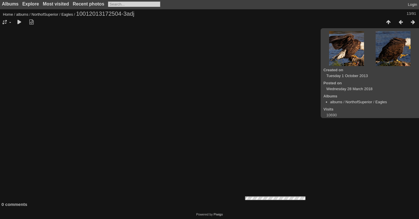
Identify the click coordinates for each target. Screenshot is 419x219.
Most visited (56, 3)
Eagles (67, 14)
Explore (30, 3)
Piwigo (218, 214)
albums (22, 14)
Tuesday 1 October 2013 (347, 76)
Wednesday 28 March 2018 (349, 89)
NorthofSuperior (44, 14)
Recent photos (88, 3)
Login (412, 4)
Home (8, 14)
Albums (10, 3)
